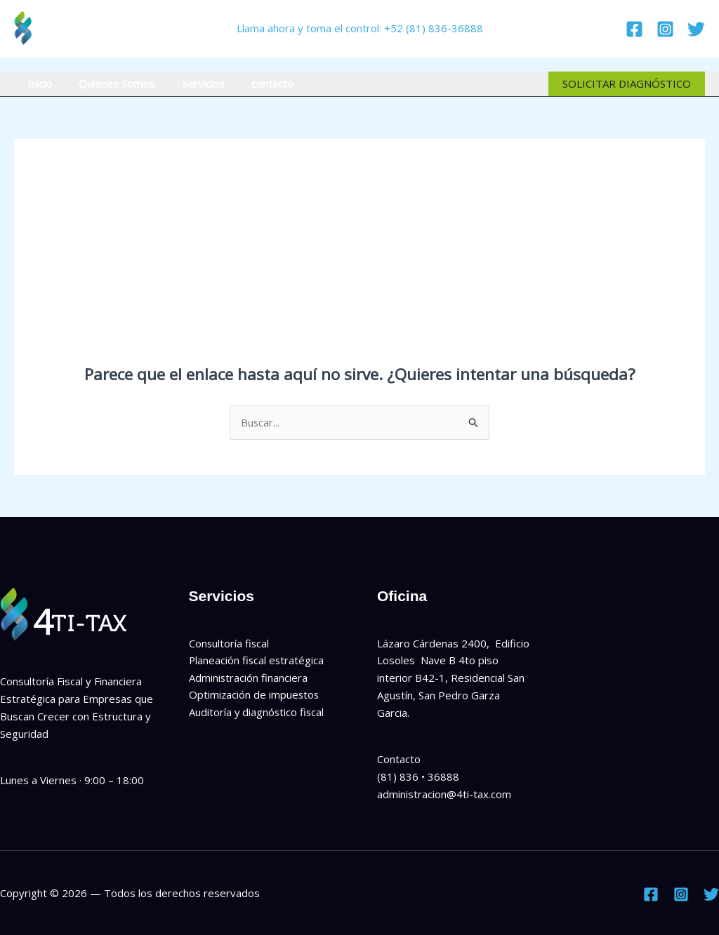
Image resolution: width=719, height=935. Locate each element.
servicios (188, 83)
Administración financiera (248, 678)
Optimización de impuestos (255, 695)
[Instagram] (665, 29)
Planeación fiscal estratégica (257, 661)
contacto (252, 83)
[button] (626, 84)
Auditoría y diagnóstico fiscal (257, 713)
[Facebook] (634, 29)
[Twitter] (696, 29)
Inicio (37, 83)
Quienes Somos (108, 83)
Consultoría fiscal (229, 643)
